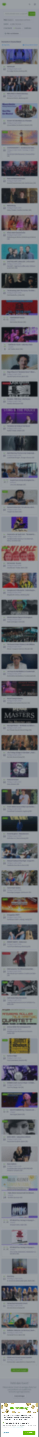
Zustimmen (29, 1432)
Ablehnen (6, 1433)
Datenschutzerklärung (18, 1427)
